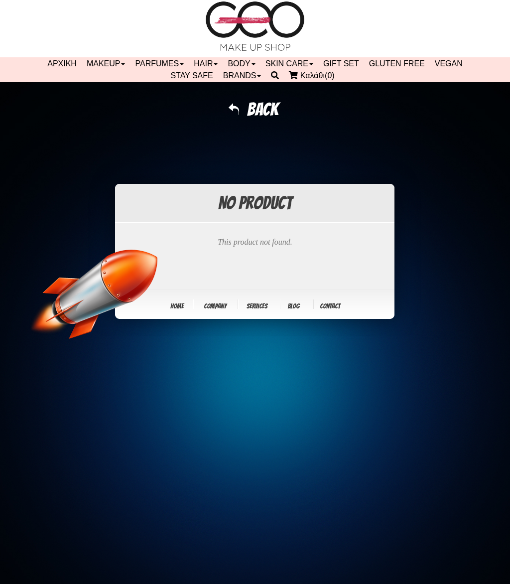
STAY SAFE (191, 75)
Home (177, 306)
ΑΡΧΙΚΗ (62, 63)
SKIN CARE (289, 63)
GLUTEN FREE (397, 63)
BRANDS (242, 75)
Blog (293, 306)
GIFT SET (341, 63)
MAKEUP (106, 63)
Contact (330, 306)
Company (215, 306)
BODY (241, 63)
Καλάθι (314, 76)
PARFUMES (159, 63)
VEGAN (449, 63)
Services (257, 306)
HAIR (206, 63)
